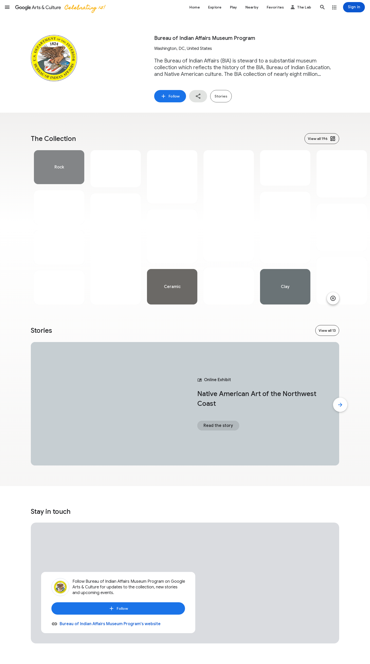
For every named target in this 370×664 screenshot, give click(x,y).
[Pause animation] (333, 298)
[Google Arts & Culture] (59, 7)
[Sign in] (354, 7)
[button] (7, 7)
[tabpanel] (59, 227)
